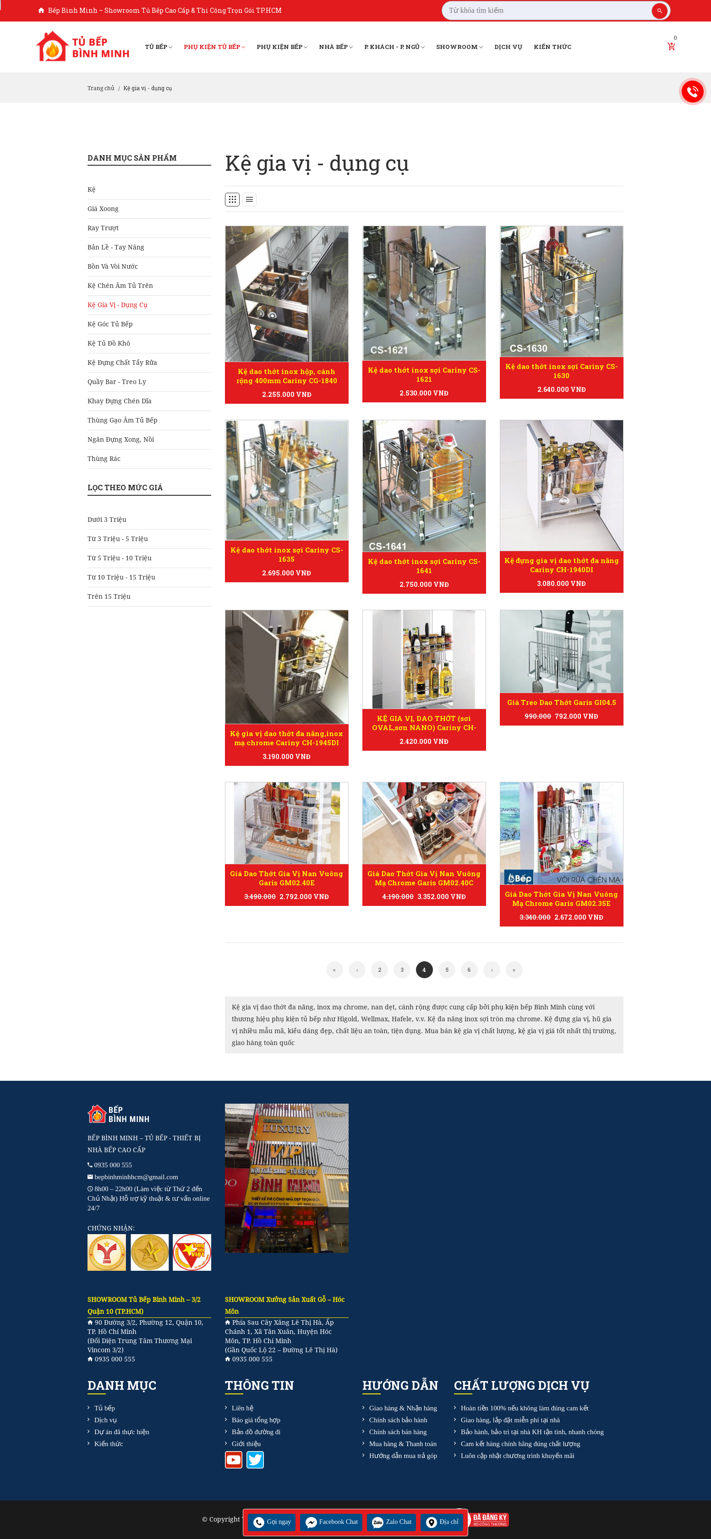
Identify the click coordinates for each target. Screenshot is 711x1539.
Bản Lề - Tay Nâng (116, 247)
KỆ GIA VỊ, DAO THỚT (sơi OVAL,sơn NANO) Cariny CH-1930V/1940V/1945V (424, 727)
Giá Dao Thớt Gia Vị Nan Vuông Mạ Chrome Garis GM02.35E (561, 898)
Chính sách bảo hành (398, 1420)
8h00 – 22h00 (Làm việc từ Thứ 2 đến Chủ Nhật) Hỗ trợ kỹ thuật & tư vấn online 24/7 (149, 1198)
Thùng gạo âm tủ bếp (123, 420)
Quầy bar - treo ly (117, 381)
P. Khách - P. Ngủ (394, 47)
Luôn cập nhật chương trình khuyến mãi (517, 1455)
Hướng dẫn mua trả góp (403, 1455)
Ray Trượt (103, 228)
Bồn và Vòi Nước (113, 266)
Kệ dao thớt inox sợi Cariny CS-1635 (286, 554)
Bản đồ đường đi (256, 1432)
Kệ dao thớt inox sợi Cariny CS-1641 (424, 566)
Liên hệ (242, 1408)
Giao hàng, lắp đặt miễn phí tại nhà (510, 1420)
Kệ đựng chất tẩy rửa (122, 362)
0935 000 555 (113, 1165)
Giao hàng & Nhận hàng (403, 1408)
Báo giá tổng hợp (256, 1420)
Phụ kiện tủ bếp (214, 47)
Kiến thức (552, 47)
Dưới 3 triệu (107, 519)
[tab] (232, 199)
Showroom (459, 47)
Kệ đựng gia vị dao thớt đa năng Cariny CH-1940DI (561, 565)
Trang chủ (101, 88)
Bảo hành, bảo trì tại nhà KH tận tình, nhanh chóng (532, 1432)
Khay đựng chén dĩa (120, 401)
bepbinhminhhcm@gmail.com (137, 1177)
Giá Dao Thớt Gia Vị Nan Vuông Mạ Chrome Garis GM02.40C (424, 878)
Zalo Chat (391, 1521)
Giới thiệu (246, 1443)
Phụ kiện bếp (282, 47)
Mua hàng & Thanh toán (403, 1443)
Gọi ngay (271, 1521)
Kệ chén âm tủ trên (120, 285)
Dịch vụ (508, 47)
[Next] (491, 969)
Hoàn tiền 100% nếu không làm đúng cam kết (525, 1408)
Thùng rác (104, 458)
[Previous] (334, 969)
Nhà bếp (336, 47)
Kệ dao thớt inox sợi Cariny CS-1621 (424, 374)
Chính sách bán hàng (398, 1432)
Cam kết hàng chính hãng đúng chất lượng (520, 1443)
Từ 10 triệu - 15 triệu (121, 577)
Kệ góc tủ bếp (110, 324)
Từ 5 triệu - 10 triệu (120, 558)
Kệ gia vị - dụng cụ (118, 305)
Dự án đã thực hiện (121, 1432)
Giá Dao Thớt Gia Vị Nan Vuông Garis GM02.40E (286, 878)
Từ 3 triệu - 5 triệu (118, 538)
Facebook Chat (331, 1521)
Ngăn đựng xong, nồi (121, 439)
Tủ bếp (158, 47)
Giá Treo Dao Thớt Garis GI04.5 (561, 702)
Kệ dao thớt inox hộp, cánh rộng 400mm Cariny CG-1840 (286, 376)
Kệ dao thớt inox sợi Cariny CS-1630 (561, 371)
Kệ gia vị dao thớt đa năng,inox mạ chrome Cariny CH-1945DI (286, 738)
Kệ (92, 189)
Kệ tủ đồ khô (109, 343)
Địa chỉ (442, 1521)
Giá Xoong (103, 208)
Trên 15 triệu (109, 596)
